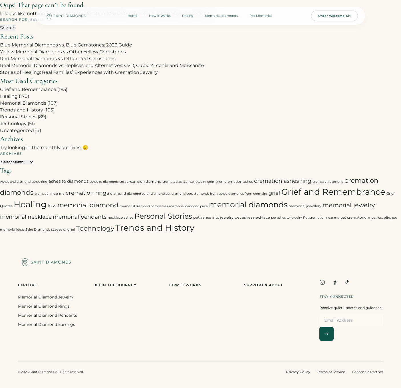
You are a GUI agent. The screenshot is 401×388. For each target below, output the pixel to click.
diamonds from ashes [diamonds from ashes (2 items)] (210, 194)
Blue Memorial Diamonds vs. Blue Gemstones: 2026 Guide (66, 45)
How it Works (160, 16)
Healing (9, 96)
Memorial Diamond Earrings (46, 324)
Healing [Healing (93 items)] (30, 204)
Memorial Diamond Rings (44, 306)
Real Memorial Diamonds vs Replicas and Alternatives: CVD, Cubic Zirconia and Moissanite (102, 65)
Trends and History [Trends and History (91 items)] (154, 228)
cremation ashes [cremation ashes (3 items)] (238, 181)
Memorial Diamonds (23, 103)
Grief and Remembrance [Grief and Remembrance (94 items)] (333, 192)
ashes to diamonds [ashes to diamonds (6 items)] (68, 181)
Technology (13, 123)
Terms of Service (331, 372)
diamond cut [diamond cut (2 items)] (160, 194)
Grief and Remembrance (28, 89)
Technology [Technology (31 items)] (95, 228)
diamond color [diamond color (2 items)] (138, 194)
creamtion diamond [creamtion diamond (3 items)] (144, 181)
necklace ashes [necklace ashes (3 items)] (120, 217)
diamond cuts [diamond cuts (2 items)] (182, 194)
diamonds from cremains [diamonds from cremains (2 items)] (247, 194)
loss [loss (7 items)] (52, 205)
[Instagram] (322, 282)
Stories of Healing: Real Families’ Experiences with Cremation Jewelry (79, 72)
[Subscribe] (326, 334)
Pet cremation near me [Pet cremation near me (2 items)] (321, 218)
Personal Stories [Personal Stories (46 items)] (163, 216)
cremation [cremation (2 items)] (215, 182)
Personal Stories (18, 116)
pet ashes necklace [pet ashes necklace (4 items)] (252, 217)
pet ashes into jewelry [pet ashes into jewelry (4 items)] (213, 217)
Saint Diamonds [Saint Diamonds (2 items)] (37, 229)
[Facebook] (335, 282)
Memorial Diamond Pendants (47, 315)
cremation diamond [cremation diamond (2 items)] (328, 182)
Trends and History (21, 110)
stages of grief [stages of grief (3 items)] (63, 229)
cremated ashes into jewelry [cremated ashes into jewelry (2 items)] (184, 182)
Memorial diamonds (221, 16)
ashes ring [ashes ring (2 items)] (39, 182)
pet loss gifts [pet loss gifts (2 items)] (381, 218)
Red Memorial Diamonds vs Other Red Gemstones (58, 58)
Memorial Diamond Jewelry (45, 297)
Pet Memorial (260, 16)
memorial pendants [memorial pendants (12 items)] (79, 217)
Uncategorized (17, 130)
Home (133, 16)
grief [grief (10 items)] (274, 193)
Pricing (188, 16)
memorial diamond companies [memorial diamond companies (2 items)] (144, 206)
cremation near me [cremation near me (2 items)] (50, 194)
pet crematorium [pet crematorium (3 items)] (355, 217)
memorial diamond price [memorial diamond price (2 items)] (188, 206)
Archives (11, 153)
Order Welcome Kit (334, 16)
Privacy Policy (298, 372)
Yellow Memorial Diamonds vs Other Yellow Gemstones (63, 51)
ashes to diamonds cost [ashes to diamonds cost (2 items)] (108, 182)
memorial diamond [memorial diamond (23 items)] (87, 205)
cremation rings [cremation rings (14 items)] (87, 192)
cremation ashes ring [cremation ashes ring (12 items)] (282, 181)
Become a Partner (367, 372)
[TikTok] (347, 282)
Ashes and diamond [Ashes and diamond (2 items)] (15, 182)
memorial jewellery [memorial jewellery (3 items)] (305, 206)
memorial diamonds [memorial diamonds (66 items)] (248, 204)
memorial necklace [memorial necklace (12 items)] (26, 217)
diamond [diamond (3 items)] (118, 193)
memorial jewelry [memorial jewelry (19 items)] (349, 205)
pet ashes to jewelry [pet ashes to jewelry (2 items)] (286, 218)
